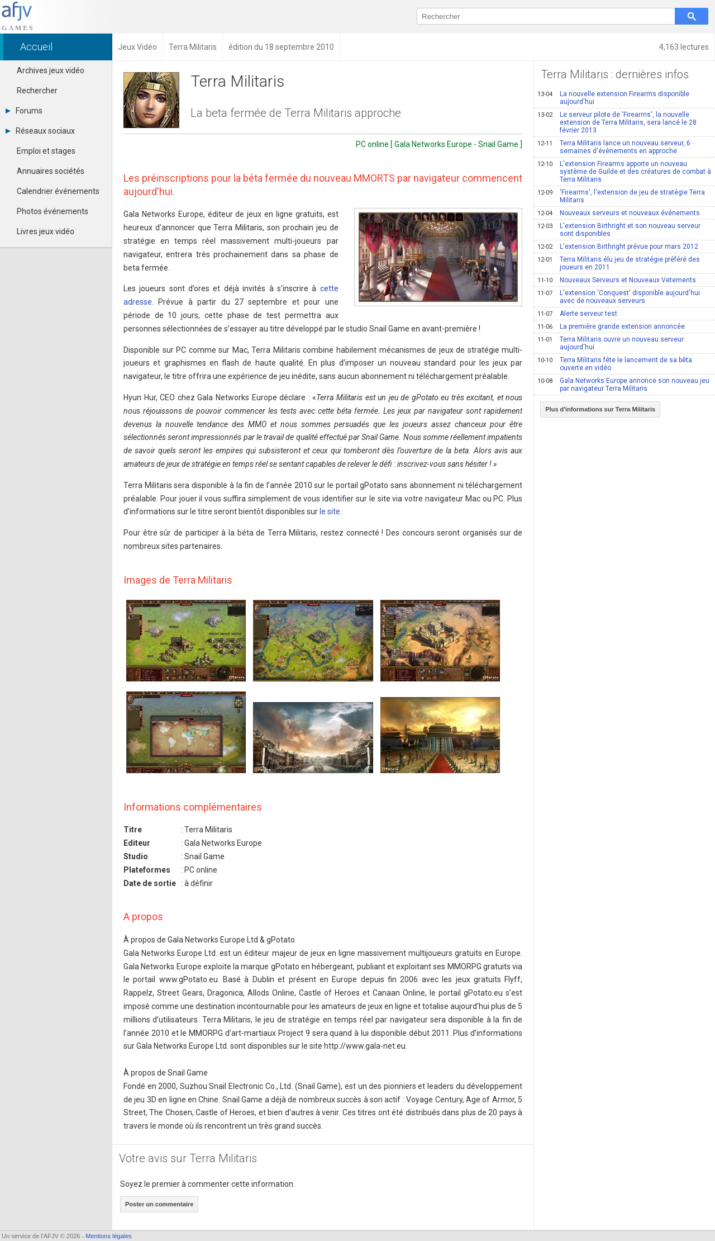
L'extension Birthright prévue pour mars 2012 (617, 246)
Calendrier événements (58, 191)
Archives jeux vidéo (50, 70)
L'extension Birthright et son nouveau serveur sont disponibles (618, 230)
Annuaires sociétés (50, 171)
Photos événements (52, 211)
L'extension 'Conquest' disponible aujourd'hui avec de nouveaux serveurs (618, 297)
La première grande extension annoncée (611, 326)
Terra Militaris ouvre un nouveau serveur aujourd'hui (610, 343)
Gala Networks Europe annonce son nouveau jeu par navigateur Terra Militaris (623, 384)
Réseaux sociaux (40, 130)
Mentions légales (108, 1236)
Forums (24, 110)
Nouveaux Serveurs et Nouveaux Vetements (616, 280)
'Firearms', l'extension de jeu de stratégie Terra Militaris (621, 196)
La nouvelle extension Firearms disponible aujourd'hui (613, 98)
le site (330, 511)
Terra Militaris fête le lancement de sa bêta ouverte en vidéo (614, 364)
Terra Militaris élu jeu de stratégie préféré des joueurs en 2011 (618, 263)
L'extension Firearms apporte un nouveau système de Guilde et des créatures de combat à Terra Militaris (624, 171)
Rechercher (37, 90)
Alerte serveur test (577, 314)
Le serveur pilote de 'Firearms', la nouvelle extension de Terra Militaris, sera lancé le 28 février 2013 (617, 122)
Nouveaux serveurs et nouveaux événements (618, 213)
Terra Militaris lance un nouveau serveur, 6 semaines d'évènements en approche (613, 147)
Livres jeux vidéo (45, 231)
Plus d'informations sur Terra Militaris (600, 409)
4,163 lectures (684, 46)
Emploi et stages (46, 150)
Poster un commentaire (159, 1204)
